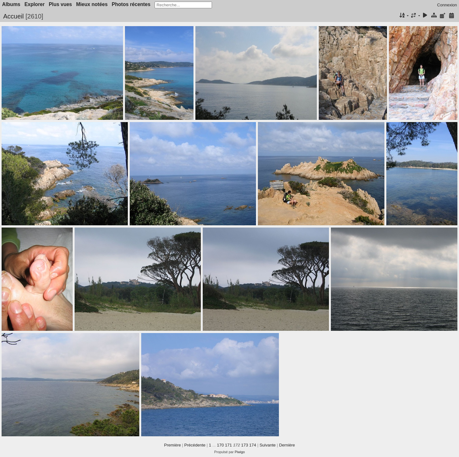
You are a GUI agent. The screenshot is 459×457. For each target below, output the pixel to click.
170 (220, 445)
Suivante (267, 445)
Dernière (287, 445)
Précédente (195, 445)
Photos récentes (131, 4)
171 (228, 445)
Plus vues (60, 4)
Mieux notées (92, 4)
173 (244, 445)
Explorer (35, 4)
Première (172, 445)
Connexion (447, 5)
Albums (11, 4)
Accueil (13, 16)
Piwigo (240, 452)
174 (252, 445)
